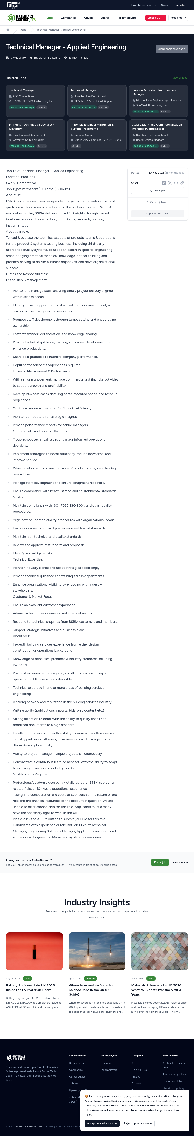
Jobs (50, 18)
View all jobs (179, 77)
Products (90, 978)
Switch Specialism (144, 5)
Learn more (180, 862)
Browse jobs (76, 1063)
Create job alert (158, 202)
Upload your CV (78, 1090)
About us (137, 1063)
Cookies (136, 1083)
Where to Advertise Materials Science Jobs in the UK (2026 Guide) (91, 990)
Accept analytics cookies (102, 1123)
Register (180, 5)
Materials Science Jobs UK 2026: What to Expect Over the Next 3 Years (156, 990)
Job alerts (75, 1083)
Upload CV (156, 17)
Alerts (105, 18)
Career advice (77, 1076)
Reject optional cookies (138, 1123)
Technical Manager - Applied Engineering (61, 29)
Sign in (165, 5)
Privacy (136, 1076)
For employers (126, 18)
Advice (89, 18)
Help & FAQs (139, 1069)
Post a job (178, 17)
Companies (68, 18)
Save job (157, 190)
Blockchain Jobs (172, 1081)
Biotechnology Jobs (174, 1074)
